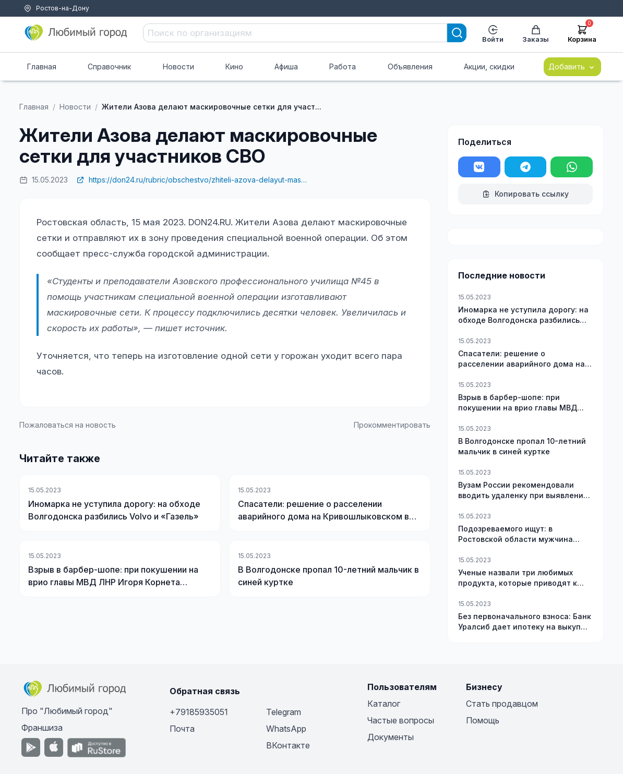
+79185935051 (199, 712)
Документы (390, 737)
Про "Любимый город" (67, 711)
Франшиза (42, 727)
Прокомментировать (392, 424)
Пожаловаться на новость (67, 424)
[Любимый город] (76, 33)
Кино (234, 66)
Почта (182, 728)
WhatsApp (286, 728)
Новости (178, 66)
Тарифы (25, 21)
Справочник (109, 66)
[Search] (457, 32)
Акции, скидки (489, 66)
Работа (342, 66)
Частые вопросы (400, 720)
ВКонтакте (288, 745)
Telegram (283, 712)
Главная (41, 66)
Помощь (59, 21)
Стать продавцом (502, 703)
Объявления (410, 66)
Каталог (383, 703)
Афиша (286, 66)
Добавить (572, 66)
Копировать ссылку (525, 193)
